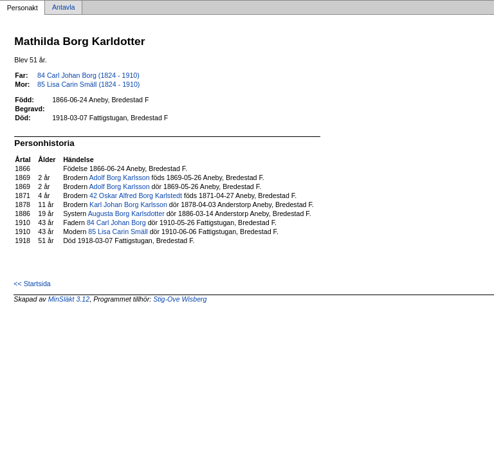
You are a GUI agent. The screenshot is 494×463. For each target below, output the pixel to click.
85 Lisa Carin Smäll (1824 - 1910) (88, 84)
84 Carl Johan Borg (116, 222)
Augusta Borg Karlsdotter (126, 213)
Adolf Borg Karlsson (119, 177)
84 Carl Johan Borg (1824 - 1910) (88, 75)
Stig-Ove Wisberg (179, 299)
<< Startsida (32, 283)
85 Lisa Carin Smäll (117, 231)
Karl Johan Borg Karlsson (128, 204)
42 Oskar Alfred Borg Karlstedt (135, 195)
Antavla (63, 8)
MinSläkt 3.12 (69, 299)
